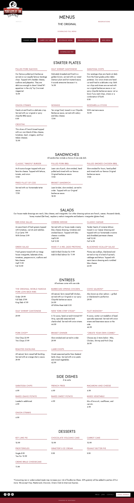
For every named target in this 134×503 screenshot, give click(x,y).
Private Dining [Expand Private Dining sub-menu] (61, 21)
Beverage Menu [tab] (66, 40)
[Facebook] (5, 494)
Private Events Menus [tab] (87, 40)
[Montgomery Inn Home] (13, 9)
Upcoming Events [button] (76, 22)
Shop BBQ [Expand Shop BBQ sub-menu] (90, 21)
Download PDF (67, 52)
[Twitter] (8, 494)
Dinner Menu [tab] (28, 40)
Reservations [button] (104, 22)
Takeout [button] (37, 22)
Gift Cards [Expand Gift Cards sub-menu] (48, 21)
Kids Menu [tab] (106, 40)
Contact (110, 495)
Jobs (103, 495)
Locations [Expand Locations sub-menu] (9, 21)
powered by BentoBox (67, 500)
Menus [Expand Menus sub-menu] (19, 21)
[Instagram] (12, 494)
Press (97, 495)
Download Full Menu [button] (67, 31)
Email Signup (123, 495)
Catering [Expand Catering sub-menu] (27, 21)
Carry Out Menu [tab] (47, 40)
